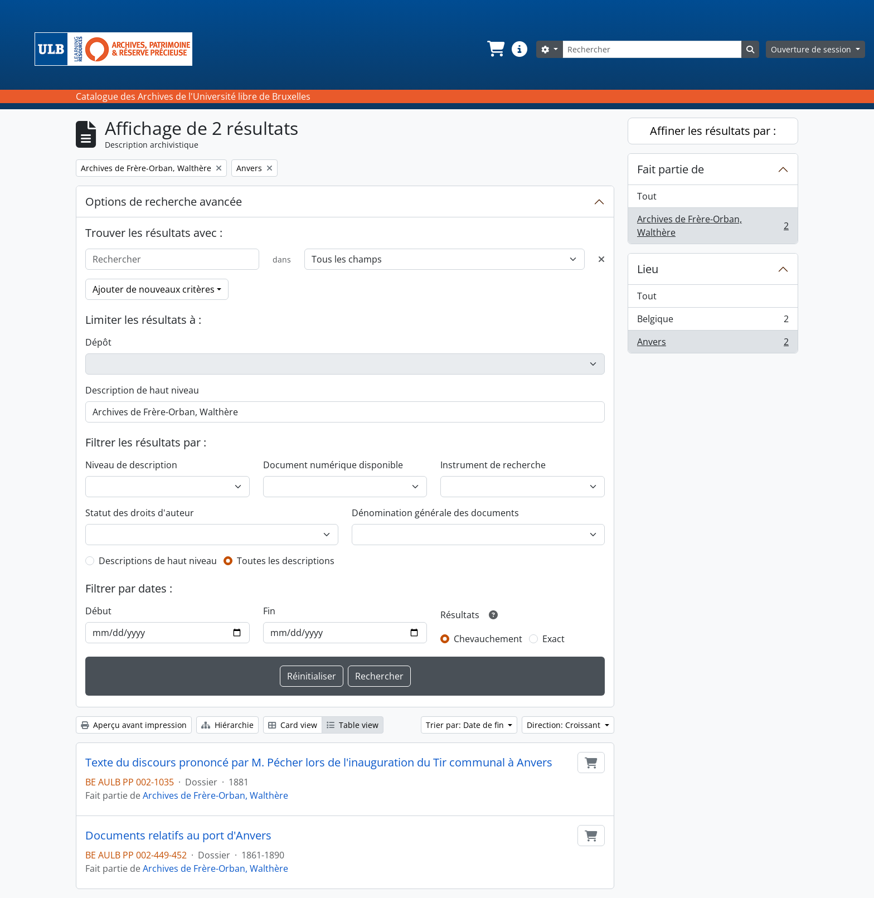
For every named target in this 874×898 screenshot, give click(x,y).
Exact (553, 639)
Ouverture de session (812, 49)
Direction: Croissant (565, 725)
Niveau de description (131, 465)
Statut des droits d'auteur (139, 513)
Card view (292, 725)
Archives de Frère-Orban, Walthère (215, 795)
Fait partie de (670, 169)
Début (98, 611)
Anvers (713, 344)
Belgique (713, 321)
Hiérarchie (227, 725)
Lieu (647, 268)
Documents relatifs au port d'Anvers (178, 835)
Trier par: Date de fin (466, 725)
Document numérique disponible (333, 465)
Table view (352, 725)
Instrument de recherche (493, 465)
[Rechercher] (652, 49)
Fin (269, 611)
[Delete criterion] (601, 259)
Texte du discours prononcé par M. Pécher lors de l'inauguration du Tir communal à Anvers (318, 762)
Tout (647, 196)
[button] (495, 49)
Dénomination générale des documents (435, 513)
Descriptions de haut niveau (158, 561)
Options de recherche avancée (163, 201)
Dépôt (98, 342)
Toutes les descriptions (285, 561)
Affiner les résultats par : (713, 130)
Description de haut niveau (142, 390)
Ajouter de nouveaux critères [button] (154, 289)
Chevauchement (488, 639)
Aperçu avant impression (134, 725)
